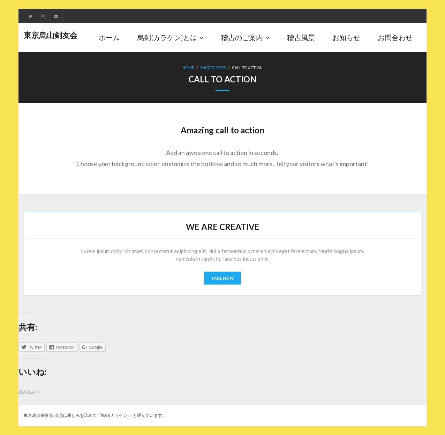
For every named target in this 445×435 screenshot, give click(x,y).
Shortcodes (213, 67)
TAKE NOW (222, 278)
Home (188, 67)
